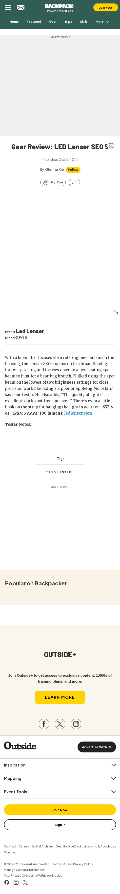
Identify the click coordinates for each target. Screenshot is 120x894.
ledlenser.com (78, 413)
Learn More (60, 697)
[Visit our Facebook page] (44, 724)
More (103, 22)
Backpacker (60, 5)
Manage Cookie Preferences (24, 870)
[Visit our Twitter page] (60, 724)
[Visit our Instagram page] (76, 724)
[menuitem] (14, 22)
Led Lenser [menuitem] (60, 472)
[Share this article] (74, 182)
